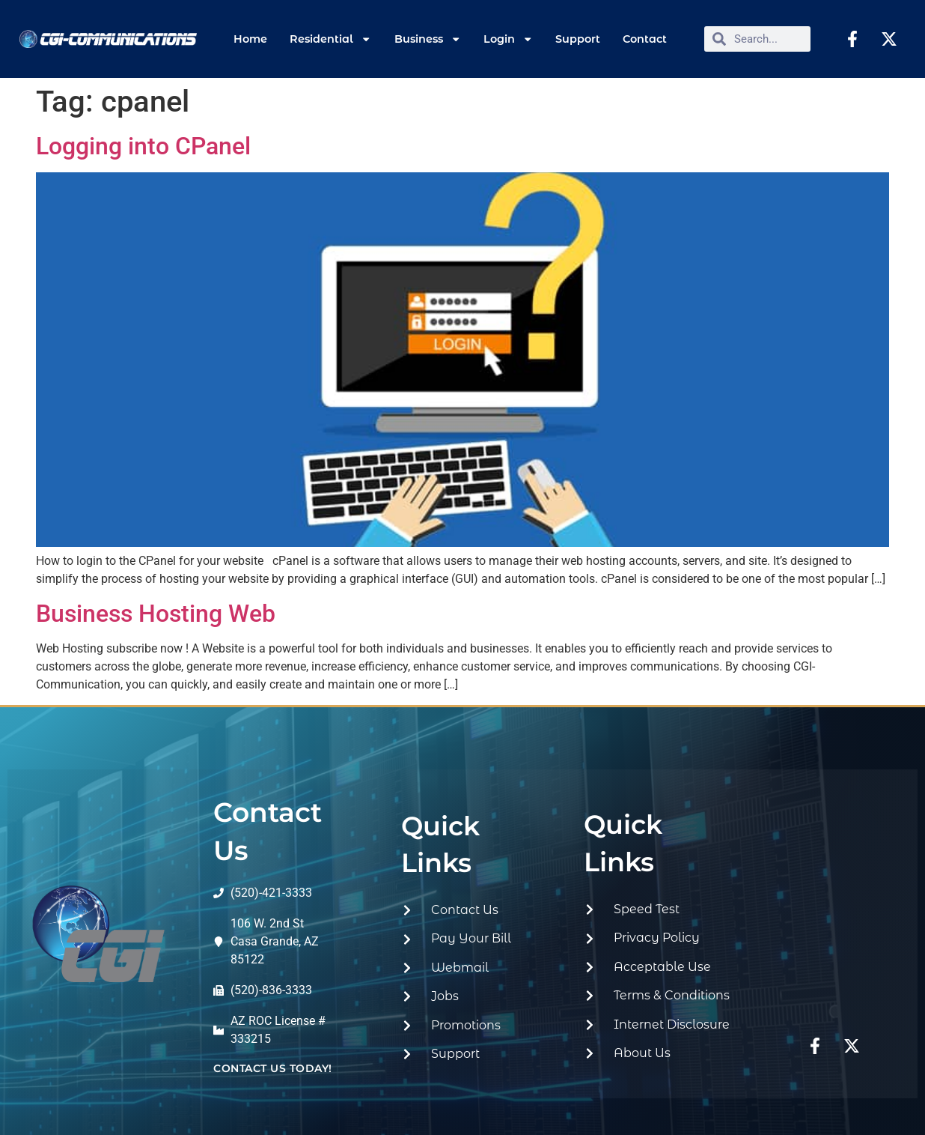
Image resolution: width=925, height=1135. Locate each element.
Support (577, 39)
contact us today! (272, 1068)
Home (250, 39)
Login (508, 39)
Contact (645, 39)
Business (427, 39)
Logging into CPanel (143, 146)
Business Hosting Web (155, 613)
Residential (330, 39)
